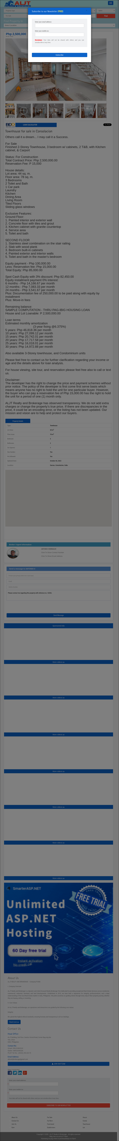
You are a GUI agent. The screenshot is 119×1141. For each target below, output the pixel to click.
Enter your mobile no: (42, 31)
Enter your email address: (43, 22)
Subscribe (59, 55)
